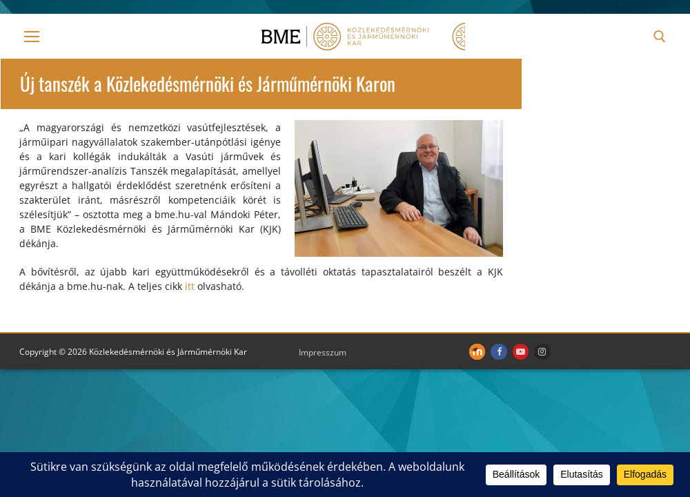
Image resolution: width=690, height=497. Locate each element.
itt (190, 286)
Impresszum (322, 352)
